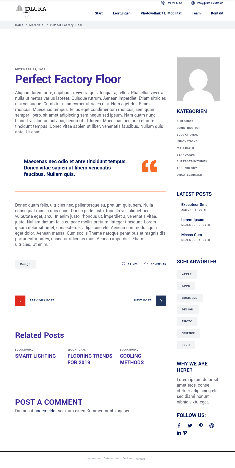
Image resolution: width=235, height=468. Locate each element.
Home (19, 25)
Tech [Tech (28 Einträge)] (186, 345)
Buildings (185, 121)
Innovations (187, 141)
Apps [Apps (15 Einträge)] (186, 286)
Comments (155, 264)
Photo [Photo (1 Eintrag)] (187, 321)
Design (25, 264)
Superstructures (192, 161)
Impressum (93, 458)
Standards (186, 155)
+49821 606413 (175, 3)
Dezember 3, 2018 (195, 225)
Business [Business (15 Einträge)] (189, 298)
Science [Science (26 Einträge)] (188, 333)
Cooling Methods (132, 359)
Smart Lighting (35, 356)
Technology (187, 168)
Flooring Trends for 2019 (89, 359)
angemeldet (45, 411)
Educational (24, 349)
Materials (36, 25)
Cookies (127, 458)
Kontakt (140, 459)
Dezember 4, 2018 (195, 240)
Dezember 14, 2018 (30, 69)
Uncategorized (189, 175)
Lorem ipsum (192, 220)
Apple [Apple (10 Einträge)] (187, 274)
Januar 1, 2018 (193, 210)
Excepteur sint (194, 204)
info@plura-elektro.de (210, 3)
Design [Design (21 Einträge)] (187, 309)
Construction (189, 128)
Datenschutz (111, 458)
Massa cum (191, 235)
